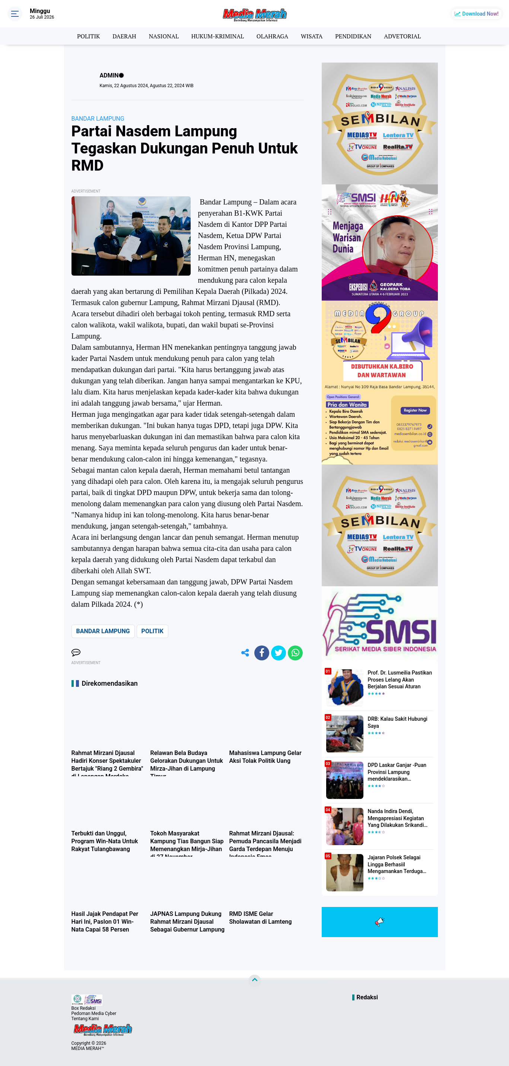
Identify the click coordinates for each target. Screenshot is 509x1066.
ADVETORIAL (402, 36)
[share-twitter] (278, 652)
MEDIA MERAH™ (87, 1048)
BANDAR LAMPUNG (97, 118)
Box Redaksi (83, 1008)
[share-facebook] (261, 652)
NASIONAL (164, 36)
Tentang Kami (85, 1018)
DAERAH (124, 36)
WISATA (311, 36)
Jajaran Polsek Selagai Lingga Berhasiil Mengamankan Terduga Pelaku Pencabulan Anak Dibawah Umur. (397, 864)
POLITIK (88, 36)
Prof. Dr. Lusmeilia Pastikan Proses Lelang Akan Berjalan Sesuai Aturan (400, 679)
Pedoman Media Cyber (94, 1013)
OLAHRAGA (272, 36)
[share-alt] (245, 652)
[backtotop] (254, 981)
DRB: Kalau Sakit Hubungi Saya (397, 722)
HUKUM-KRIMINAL (217, 36)
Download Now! (480, 14)
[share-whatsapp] (295, 652)
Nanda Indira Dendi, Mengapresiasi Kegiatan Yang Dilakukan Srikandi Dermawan (396, 818)
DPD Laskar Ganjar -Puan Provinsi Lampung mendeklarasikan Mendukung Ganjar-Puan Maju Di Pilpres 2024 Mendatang (397, 772)
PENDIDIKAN (353, 36)
